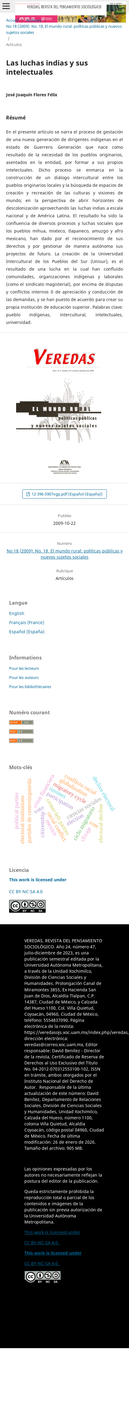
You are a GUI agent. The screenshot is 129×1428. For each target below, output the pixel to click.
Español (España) (26, 631)
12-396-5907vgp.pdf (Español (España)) (67, 494)
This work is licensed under (52, 1232)
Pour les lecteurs (24, 668)
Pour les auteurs (24, 677)
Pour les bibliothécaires (30, 686)
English (16, 613)
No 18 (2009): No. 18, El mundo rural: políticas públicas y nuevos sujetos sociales (64, 29)
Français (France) (26, 622)
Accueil (12, 20)
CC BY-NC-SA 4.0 (27, 891)
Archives (33, 20)
